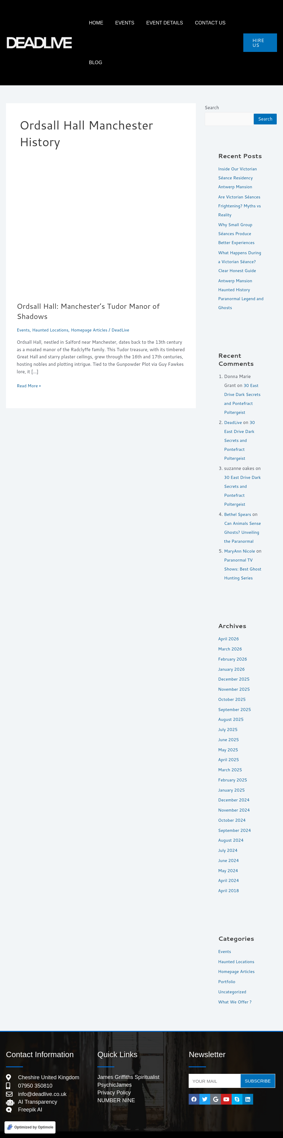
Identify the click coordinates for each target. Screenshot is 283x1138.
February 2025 (233, 769)
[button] (258, 23)
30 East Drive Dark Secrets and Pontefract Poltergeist (240, 421)
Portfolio (227, 971)
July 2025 (228, 719)
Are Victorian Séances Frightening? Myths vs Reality (241, 177)
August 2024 (231, 829)
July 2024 (228, 839)
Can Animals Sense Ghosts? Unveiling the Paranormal (244, 512)
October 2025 (233, 688)
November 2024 (235, 799)
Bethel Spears (238, 494)
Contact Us (195, 22)
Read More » (30, 346)
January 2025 (232, 779)
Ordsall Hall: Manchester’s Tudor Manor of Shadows (93, 271)
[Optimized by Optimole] (30, 1127)
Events (122, 22)
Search (212, 68)
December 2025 (235, 668)
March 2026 (231, 638)
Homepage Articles (93, 290)
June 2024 (229, 849)
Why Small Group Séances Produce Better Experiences (237, 205)
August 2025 (231, 708)
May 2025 (229, 739)
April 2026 (229, 628)
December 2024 (235, 789)
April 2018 (229, 880)
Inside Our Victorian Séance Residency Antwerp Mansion (239, 149)
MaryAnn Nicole (240, 531)
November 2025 (235, 678)
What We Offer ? (236, 991)
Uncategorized (233, 981)
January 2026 (232, 658)
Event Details (156, 22)
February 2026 (233, 648)
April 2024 (229, 869)
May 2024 (229, 860)
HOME (99, 22)
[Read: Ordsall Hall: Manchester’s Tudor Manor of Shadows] (101, 197)
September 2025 (235, 699)
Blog (223, 22)
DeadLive (233, 403)
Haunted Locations (52, 290)
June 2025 (229, 729)
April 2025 (229, 749)
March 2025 (231, 759)
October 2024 (233, 809)
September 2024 (235, 819)
